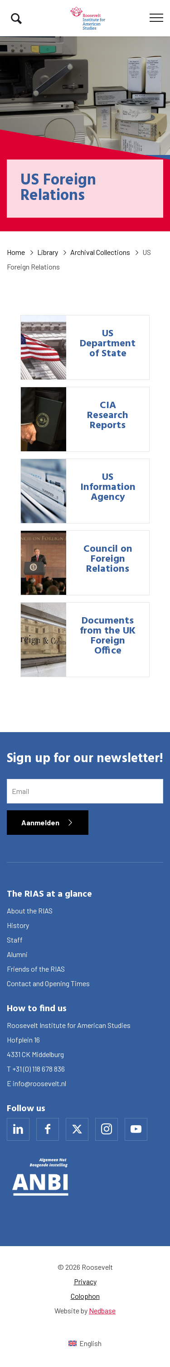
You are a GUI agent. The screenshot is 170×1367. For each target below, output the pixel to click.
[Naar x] (77, 1129)
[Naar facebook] (47, 1129)
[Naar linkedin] (18, 1129)
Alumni (17, 954)
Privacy (85, 1281)
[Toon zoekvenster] (16, 18)
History (18, 925)
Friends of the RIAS (36, 968)
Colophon (85, 1296)
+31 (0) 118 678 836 (38, 1068)
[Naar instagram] (106, 1129)
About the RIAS (30, 910)
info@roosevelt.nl (39, 1083)
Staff (15, 939)
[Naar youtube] (136, 1129)
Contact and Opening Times (48, 983)
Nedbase (102, 1310)
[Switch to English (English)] (85, 1343)
